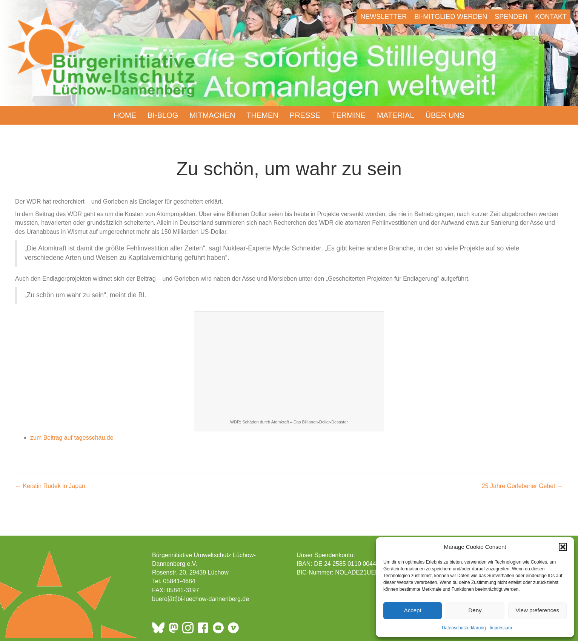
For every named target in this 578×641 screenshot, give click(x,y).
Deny (474, 610)
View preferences (538, 610)
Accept (412, 610)
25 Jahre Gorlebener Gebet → (522, 486)
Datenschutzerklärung (464, 627)
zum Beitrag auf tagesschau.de (72, 437)
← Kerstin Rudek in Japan (50, 486)
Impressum (501, 627)
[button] (563, 547)
